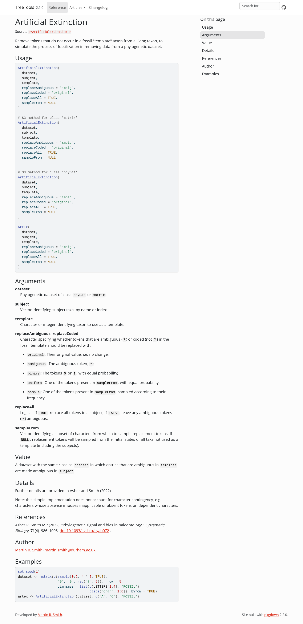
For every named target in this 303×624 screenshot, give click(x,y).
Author (208, 66)
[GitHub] (284, 7)
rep (81, 582)
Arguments (211, 34)
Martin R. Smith (29, 549)
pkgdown (271, 614)
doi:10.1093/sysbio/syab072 (84, 530)
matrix (46, 577)
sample (64, 577)
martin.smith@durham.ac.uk (70, 549)
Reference (57, 7)
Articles (75, 7)
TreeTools (24, 7)
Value (207, 42)
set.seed (26, 572)
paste (94, 591)
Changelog (98, 7)
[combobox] (259, 6)
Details (208, 50)
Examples (210, 73)
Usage (207, 27)
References (212, 58)
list (84, 587)
